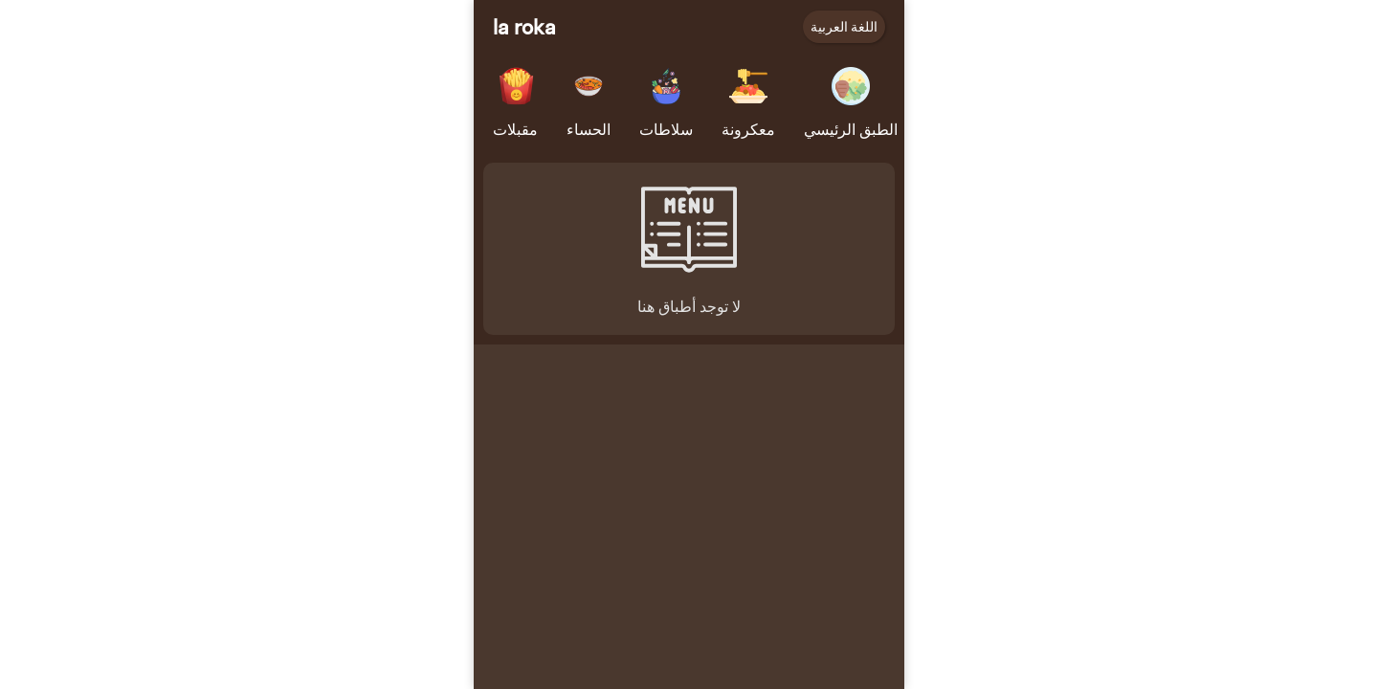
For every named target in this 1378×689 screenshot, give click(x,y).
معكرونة (748, 129)
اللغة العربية (844, 26)
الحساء (589, 129)
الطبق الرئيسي (851, 129)
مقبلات (515, 129)
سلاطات (666, 129)
